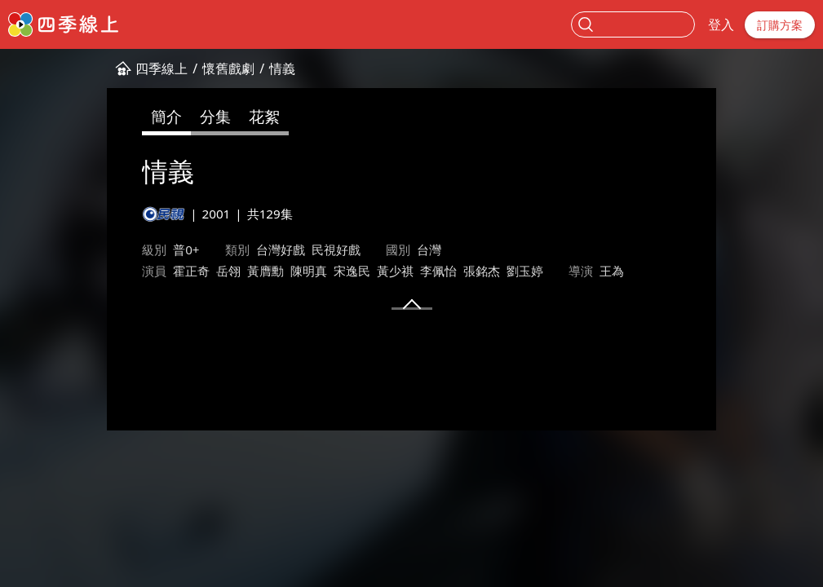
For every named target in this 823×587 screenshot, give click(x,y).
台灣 (337, 249)
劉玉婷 (434, 271)
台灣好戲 (189, 249)
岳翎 (138, 271)
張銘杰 (391, 271)
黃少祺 (304, 271)
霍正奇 (100, 271)
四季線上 (71, 68)
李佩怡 (348, 271)
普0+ (95, 249)
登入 (721, 24)
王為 (521, 271)
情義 (192, 68)
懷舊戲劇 (138, 68)
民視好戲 (244, 249)
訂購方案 (780, 25)
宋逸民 (261, 271)
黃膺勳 (175, 271)
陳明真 (218, 271)
